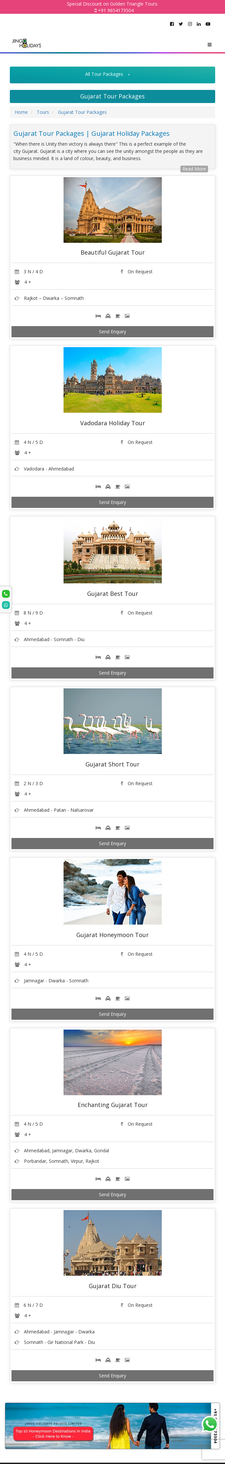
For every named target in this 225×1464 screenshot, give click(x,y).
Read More (194, 169)
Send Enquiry (112, 331)
